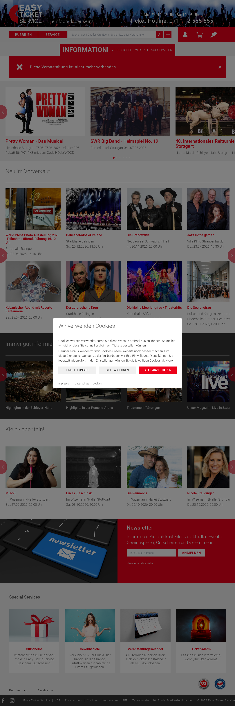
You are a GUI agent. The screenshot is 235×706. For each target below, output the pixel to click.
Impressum (64, 383)
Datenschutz (82, 383)
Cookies (97, 383)
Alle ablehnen (117, 370)
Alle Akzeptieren (157, 370)
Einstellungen (77, 370)
